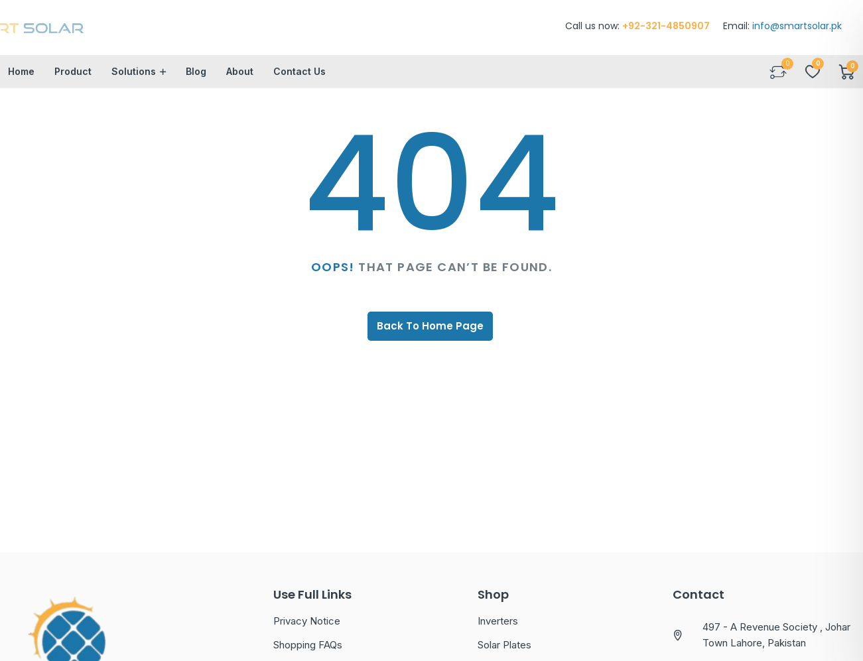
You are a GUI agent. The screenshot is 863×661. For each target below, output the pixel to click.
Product (73, 79)
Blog (196, 79)
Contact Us (299, 79)
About (239, 79)
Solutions (133, 79)
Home (21, 79)
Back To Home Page (430, 334)
